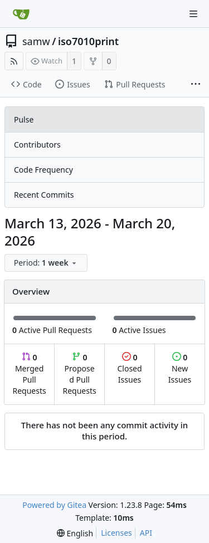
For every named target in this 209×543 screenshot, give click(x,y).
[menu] (46, 263)
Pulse (23, 119)
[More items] (196, 84)
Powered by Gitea (54, 505)
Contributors (37, 144)
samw (36, 41)
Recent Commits (44, 194)
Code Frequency (43, 169)
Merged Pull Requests (29, 374)
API (146, 532)
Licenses (116, 532)
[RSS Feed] (13, 61)
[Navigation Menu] (193, 14)
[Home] (21, 14)
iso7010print (88, 41)
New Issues (179, 368)
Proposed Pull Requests (79, 374)
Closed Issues (129, 368)
